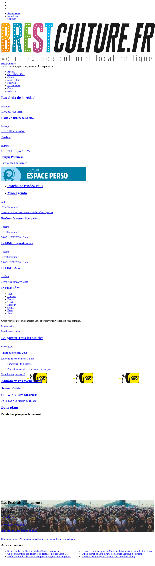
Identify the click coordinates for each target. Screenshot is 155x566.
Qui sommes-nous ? (11, 539)
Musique (11, 296)
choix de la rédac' (16, 74)
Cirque (10, 307)
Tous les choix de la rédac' (14, 163)
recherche (12, 91)
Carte (10, 88)
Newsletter (12, 16)
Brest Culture (8, 63)
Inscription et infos (10, 331)
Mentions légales (68, 539)
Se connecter (13, 13)
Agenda (11, 71)
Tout (9, 293)
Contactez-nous (29, 539)
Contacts (11, 19)
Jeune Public (13, 80)
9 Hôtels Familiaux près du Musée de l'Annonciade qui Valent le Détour (117, 551)
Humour (11, 304)
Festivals (11, 82)
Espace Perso (13, 85)
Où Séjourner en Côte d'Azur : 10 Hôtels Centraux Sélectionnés (113, 553)
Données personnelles (48, 539)
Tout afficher (7, 517)
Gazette (11, 77)
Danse (10, 299)
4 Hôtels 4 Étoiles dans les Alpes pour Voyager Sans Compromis (39, 556)
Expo (10, 310)
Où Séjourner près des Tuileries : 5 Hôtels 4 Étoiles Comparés (37, 553)
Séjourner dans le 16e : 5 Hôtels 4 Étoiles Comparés (33, 551)
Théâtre (11, 302)
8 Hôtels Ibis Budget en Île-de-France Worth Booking (108, 556)
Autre (10, 313)
